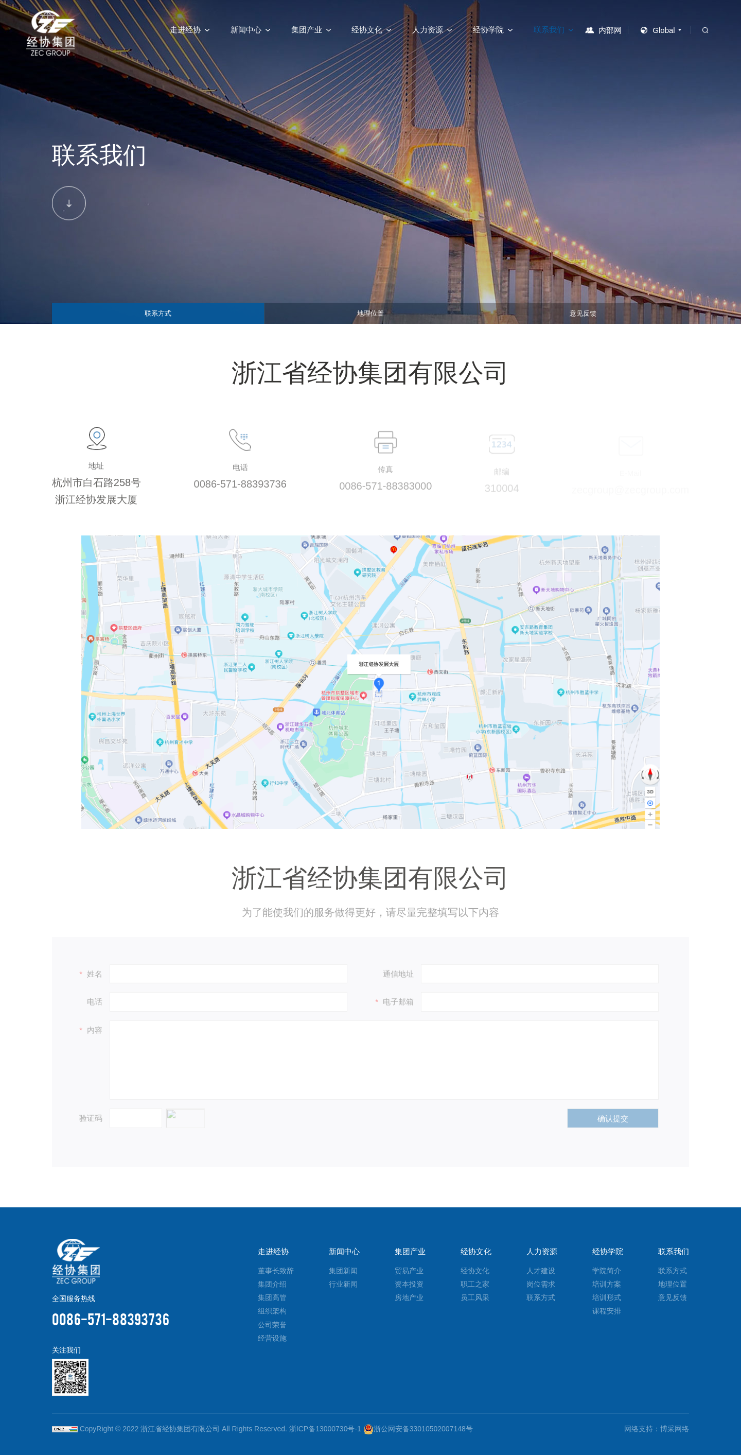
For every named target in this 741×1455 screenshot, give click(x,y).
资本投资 (409, 1284)
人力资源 (427, 29)
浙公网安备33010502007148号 (418, 1429)
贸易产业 (409, 1271)
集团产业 (306, 29)
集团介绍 (272, 1284)
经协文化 (366, 29)
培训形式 (606, 1297)
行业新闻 (343, 1284)
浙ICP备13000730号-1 (325, 1429)
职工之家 (475, 1284)
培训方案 (606, 1284)
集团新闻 (343, 1271)
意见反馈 (583, 310)
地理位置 (370, 310)
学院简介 (606, 1271)
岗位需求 (540, 1284)
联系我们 (549, 29)
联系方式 (158, 310)
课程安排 (606, 1311)
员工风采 (475, 1297)
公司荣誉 (272, 1325)
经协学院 (488, 29)
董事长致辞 (276, 1271)
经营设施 (272, 1338)
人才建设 (540, 1271)
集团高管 (272, 1297)
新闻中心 (246, 29)
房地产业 (409, 1297)
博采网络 (674, 1429)
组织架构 (272, 1311)
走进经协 (185, 29)
